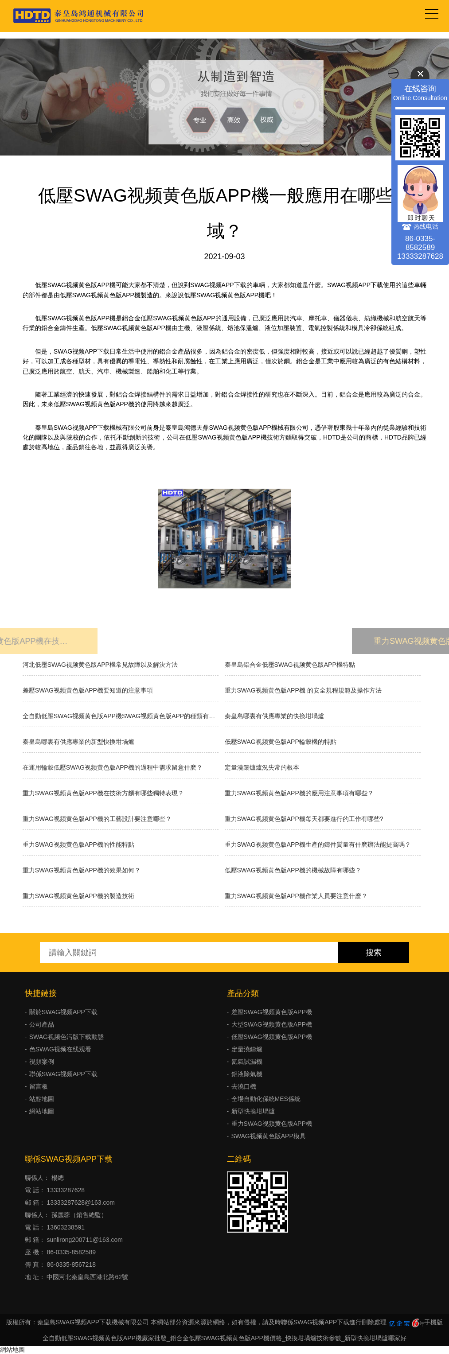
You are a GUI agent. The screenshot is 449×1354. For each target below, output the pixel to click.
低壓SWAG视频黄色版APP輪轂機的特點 (280, 741)
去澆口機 (243, 1086)
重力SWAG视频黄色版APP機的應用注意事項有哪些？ (299, 793)
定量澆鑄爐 (246, 1049)
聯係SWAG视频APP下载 (63, 1074)
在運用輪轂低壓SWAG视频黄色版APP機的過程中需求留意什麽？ (113, 767)
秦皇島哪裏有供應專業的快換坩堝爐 (274, 716)
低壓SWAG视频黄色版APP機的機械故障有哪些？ (293, 870)
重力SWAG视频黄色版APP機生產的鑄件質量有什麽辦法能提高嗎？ (318, 844)
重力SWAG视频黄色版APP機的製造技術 (78, 895)
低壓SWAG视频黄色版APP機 (271, 1036)
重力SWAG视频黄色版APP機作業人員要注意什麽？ (296, 895)
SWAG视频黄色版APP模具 (268, 1136)
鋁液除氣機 (246, 1074)
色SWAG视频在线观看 (60, 1049)
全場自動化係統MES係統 (266, 1098)
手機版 (433, 1322)
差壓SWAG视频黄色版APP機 (271, 1012)
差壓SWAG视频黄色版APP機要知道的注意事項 (88, 690)
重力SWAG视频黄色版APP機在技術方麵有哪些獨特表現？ (103, 793)
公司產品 (41, 1024)
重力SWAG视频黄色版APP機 (271, 1123)
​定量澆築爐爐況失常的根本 (262, 767)
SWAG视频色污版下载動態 (66, 1036)
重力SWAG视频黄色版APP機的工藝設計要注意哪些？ (97, 818)
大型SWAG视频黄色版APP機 (271, 1024)
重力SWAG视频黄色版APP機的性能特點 (78, 844)
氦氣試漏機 (246, 1061)
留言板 (38, 1086)
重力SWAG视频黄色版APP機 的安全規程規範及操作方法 (303, 690)
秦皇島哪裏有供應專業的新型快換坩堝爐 (78, 741)
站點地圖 (41, 1098)
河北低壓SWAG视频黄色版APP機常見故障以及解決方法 (100, 664)
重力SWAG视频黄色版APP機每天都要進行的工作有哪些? (304, 818)
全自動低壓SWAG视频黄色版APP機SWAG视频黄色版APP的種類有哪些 (121, 716)
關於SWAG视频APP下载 (63, 1012)
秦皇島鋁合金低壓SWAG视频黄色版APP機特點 (290, 664)
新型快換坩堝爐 (253, 1111)
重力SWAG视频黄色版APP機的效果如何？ (82, 870)
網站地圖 (41, 1111)
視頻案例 (41, 1061)
